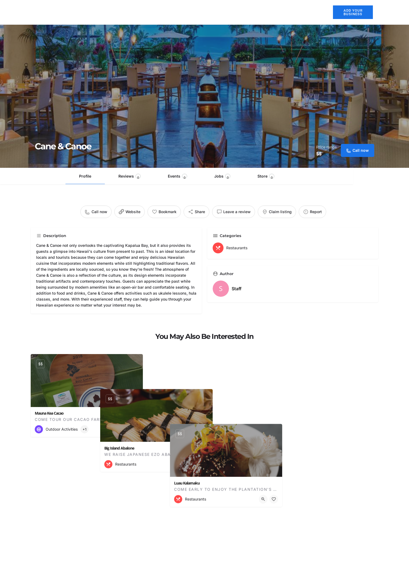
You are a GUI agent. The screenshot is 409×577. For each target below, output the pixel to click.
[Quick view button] (123, 429)
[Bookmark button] (134, 429)
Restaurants (229, 12)
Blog (317, 12)
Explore (292, 12)
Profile (85, 176)
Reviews (129, 176)
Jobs (222, 176)
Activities (261, 12)
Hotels (200, 12)
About (177, 12)
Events (177, 176)
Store (265, 176)
